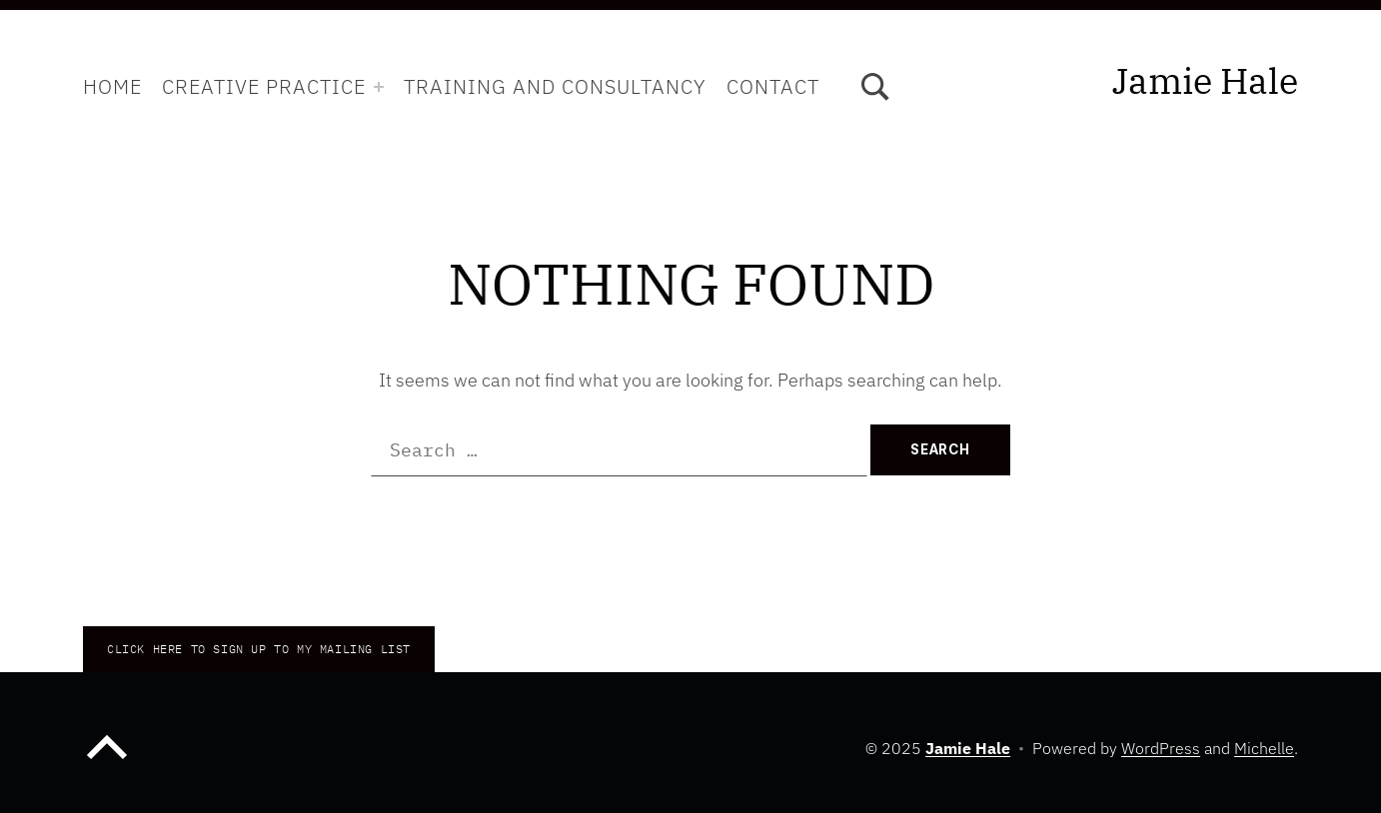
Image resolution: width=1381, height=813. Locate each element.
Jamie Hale (1205, 81)
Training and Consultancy (555, 86)
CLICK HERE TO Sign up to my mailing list (259, 648)
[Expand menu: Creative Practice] (379, 87)
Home (112, 86)
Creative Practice (264, 86)
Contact (772, 86)
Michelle (1264, 748)
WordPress (1160, 748)
